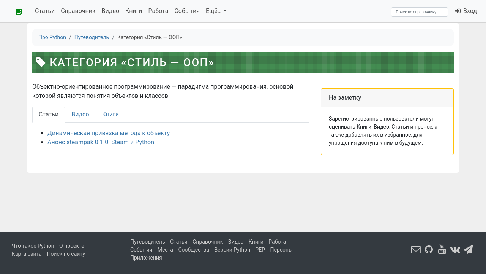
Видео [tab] (80, 114)
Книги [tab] (110, 114)
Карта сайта (27, 254)
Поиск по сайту (66, 254)
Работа (158, 10)
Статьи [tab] (48, 114)
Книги (133, 10)
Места (165, 250)
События (187, 10)
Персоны (281, 250)
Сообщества (193, 250)
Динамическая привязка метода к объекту (108, 133)
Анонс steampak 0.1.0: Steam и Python (100, 142)
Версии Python (232, 250)
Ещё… (214, 10)
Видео (110, 10)
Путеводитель (147, 242)
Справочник (78, 10)
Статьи (45, 10)
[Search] (419, 12)
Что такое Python (33, 246)
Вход (465, 10)
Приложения (146, 258)
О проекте (71, 246)
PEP (260, 250)
